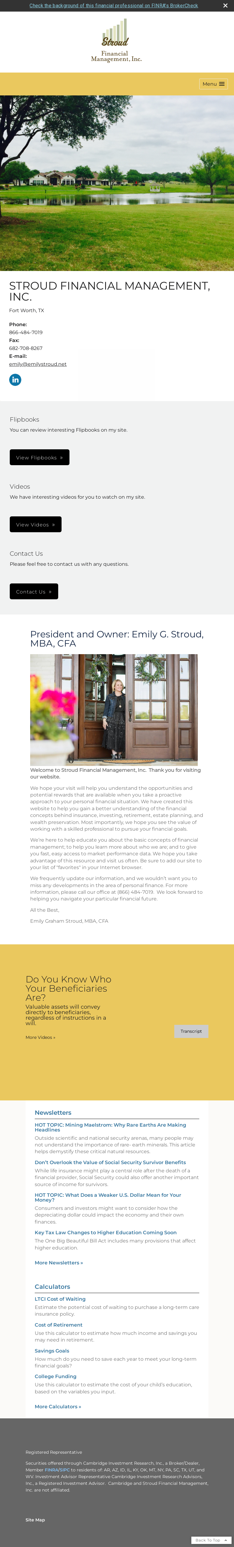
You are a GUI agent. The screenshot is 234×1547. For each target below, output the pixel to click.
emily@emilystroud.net (38, 364)
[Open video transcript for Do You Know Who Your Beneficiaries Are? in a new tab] (191, 1031)
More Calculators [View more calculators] (58, 1407)
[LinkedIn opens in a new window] (15, 380)
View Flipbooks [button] (36, 458)
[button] (213, 84)
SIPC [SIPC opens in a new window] (65, 1470)
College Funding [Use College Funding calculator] (55, 1376)
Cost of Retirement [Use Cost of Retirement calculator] (59, 1325)
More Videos (40, 1037)
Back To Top (211, 1540)
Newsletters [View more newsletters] (53, 1112)
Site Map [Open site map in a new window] (35, 1520)
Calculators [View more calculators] (52, 1286)
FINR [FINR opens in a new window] (50, 1470)
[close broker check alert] (225, 5)
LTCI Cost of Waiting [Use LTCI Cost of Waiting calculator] (60, 1299)
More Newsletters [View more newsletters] (59, 1263)
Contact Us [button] (31, 592)
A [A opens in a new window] (56, 1470)
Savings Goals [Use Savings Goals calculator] (52, 1351)
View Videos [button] (32, 525)
